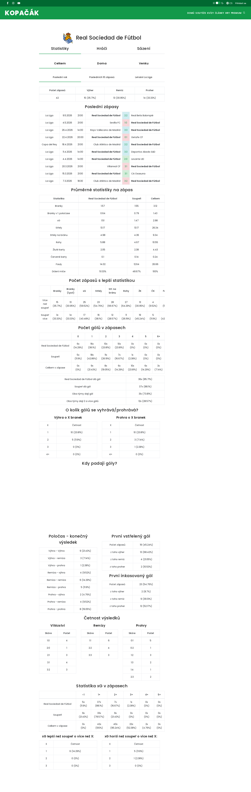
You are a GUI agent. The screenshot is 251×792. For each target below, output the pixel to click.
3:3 (125, 130)
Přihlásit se (240, 3)
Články (212, 13)
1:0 (126, 123)
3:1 (126, 167)
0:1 (126, 138)
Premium (235, 13)
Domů (176, 13)
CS (229, 3)
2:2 (125, 116)
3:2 (125, 181)
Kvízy (201, 13)
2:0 (125, 160)
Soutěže (188, 13)
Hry (223, 13)
